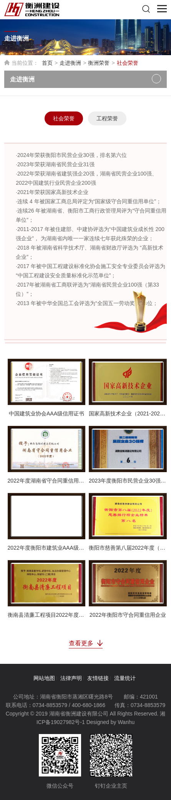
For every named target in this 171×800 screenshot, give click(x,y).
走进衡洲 (70, 63)
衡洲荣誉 (99, 63)
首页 (47, 63)
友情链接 (98, 678)
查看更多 (86, 643)
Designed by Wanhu (110, 722)
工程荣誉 (107, 118)
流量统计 (125, 678)
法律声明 (71, 678)
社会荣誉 (64, 118)
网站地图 (44, 678)
